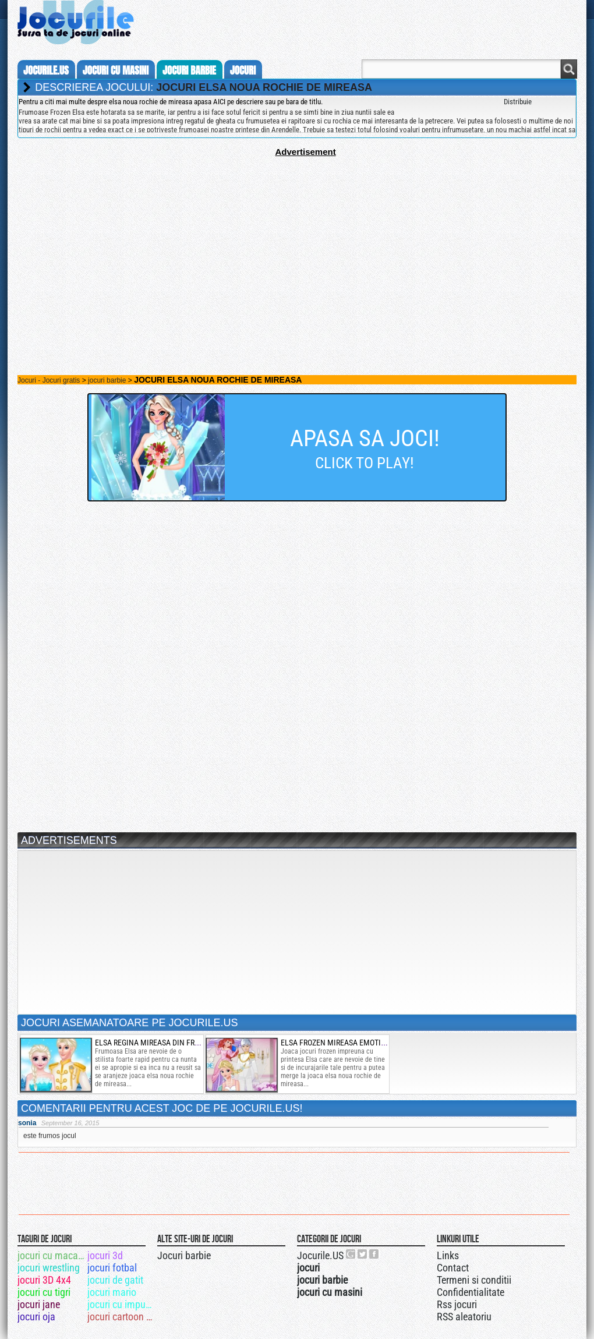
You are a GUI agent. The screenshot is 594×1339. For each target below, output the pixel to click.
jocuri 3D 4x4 (44, 1280)
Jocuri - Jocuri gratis (48, 380)
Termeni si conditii (474, 1280)
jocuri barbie (189, 70)
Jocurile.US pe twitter (363, 1254)
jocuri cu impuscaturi (121, 1304)
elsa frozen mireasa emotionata (342, 1042)
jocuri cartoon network (121, 1316)
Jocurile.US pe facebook (374, 1254)
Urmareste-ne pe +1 (351, 1254)
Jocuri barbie (184, 1255)
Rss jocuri (457, 1304)
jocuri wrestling (48, 1268)
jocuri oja (36, 1316)
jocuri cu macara (51, 1255)
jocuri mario (111, 1292)
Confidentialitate (470, 1292)
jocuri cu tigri (43, 1292)
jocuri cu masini (115, 70)
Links (448, 1255)
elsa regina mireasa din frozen (154, 1042)
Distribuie (518, 101)
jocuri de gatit (115, 1280)
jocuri (243, 70)
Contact (453, 1268)
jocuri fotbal (112, 1268)
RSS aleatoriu (464, 1316)
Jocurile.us (46, 70)
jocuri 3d (105, 1255)
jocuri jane (38, 1304)
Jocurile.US (320, 1255)
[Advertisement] (297, 238)
